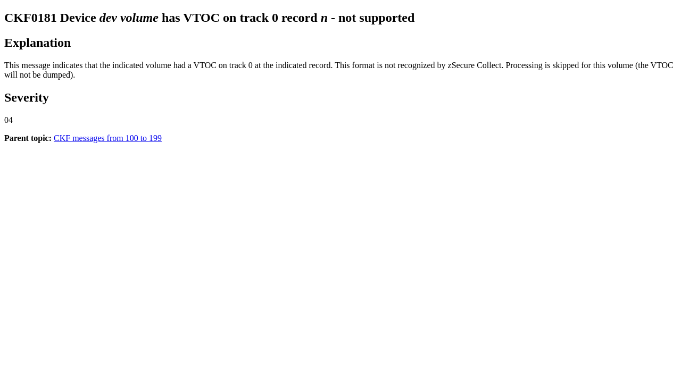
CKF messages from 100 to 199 (108, 138)
